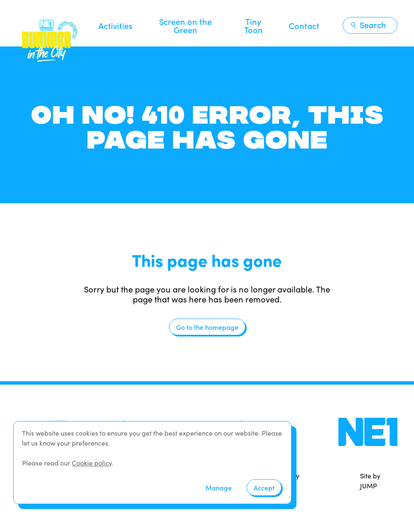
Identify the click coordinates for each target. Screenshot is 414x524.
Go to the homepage (207, 326)
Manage (219, 487)
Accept (264, 487)
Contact (304, 25)
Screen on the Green (185, 25)
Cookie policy (92, 462)
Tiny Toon (253, 25)
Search (368, 24)
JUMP (368, 485)
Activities (115, 25)
